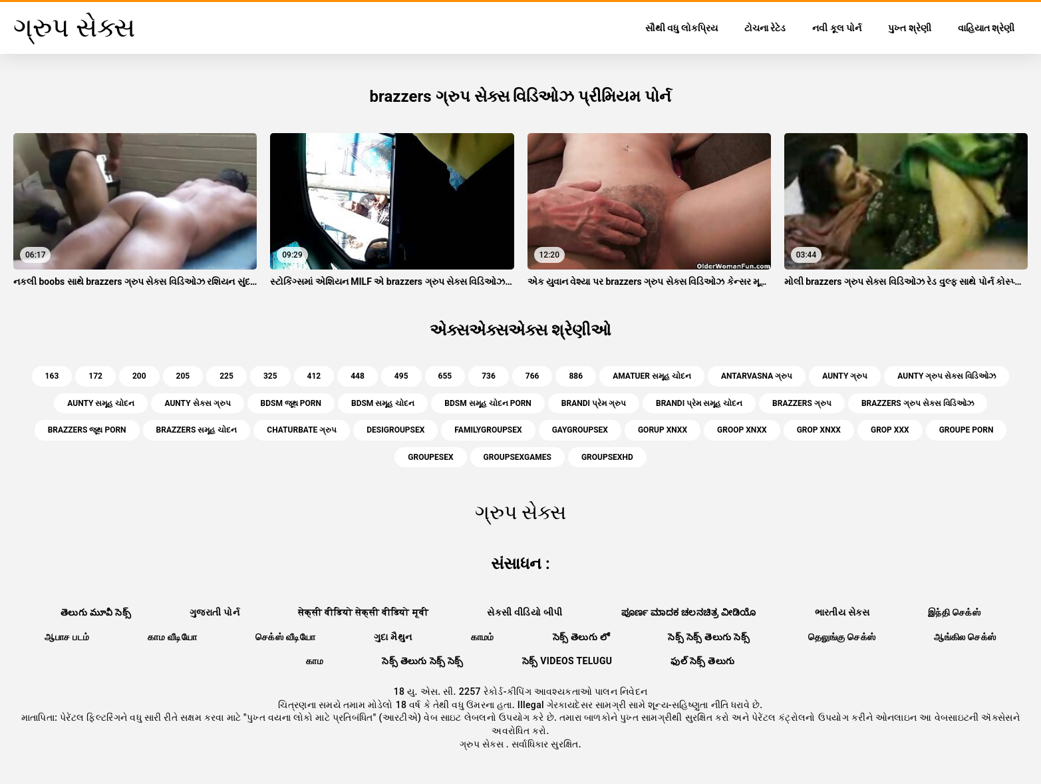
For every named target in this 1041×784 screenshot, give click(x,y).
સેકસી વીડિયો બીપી (524, 612)
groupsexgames (517, 457)
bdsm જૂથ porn (291, 403)
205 (183, 376)
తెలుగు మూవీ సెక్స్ (96, 612)
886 (576, 376)
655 (445, 376)
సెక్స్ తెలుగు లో (581, 637)
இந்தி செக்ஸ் (954, 612)
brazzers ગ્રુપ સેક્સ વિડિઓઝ (917, 403)
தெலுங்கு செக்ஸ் (841, 637)
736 (489, 376)
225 (226, 376)
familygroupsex (487, 430)
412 (314, 376)
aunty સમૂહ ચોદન (100, 403)
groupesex (430, 457)
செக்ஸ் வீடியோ (285, 637)
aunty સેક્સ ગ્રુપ (197, 403)
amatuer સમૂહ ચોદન (652, 376)
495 (401, 376)
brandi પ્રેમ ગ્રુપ (593, 403)
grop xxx (890, 430)
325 (270, 376)
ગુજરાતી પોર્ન (214, 612)
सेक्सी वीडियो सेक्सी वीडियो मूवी (363, 612)
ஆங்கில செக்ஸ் (965, 637)
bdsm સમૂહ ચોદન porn (487, 403)
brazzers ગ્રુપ (801, 403)
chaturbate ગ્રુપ (302, 430)
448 (358, 376)
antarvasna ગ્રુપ (756, 376)
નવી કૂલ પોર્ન (836, 28)
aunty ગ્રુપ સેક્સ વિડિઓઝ (946, 376)
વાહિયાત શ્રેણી (986, 28)
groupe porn (966, 430)
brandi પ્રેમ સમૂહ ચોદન (699, 403)
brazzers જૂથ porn (87, 430)
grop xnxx (819, 430)
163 (52, 376)
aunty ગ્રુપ (844, 376)
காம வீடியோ (172, 637)
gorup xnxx (662, 430)
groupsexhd (607, 457)
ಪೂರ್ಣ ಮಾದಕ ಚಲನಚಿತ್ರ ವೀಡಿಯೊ (688, 612)
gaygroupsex (580, 430)
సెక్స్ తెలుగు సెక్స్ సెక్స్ (423, 661)
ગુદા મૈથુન (393, 637)
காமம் (482, 637)
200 (139, 376)
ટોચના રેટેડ (765, 28)
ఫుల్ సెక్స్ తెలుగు (702, 661)
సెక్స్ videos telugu (567, 661)
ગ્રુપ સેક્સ (483, 744)
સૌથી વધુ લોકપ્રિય (681, 28)
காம (314, 661)
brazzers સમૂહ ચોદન (196, 430)
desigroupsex (395, 430)
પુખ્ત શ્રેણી (909, 28)
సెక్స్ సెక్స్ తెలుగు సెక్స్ (709, 637)
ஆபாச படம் (67, 637)
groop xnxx (742, 430)
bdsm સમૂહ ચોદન (382, 403)
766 (532, 376)
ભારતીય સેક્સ (842, 612)
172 (95, 376)
